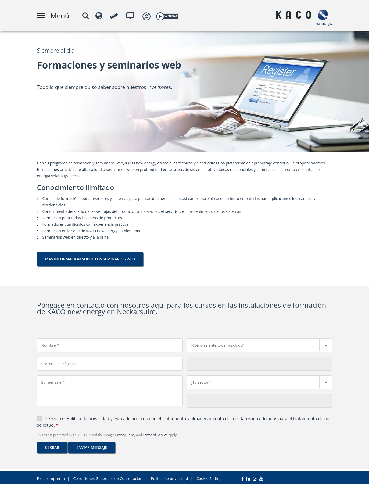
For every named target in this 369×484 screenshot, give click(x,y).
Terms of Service (155, 435)
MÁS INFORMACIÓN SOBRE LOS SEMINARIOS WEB (90, 258)
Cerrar (52, 447)
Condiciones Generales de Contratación (107, 476)
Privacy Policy (125, 435)
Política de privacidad (88, 418)
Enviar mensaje (91, 447)
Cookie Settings (209, 476)
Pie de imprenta (51, 476)
